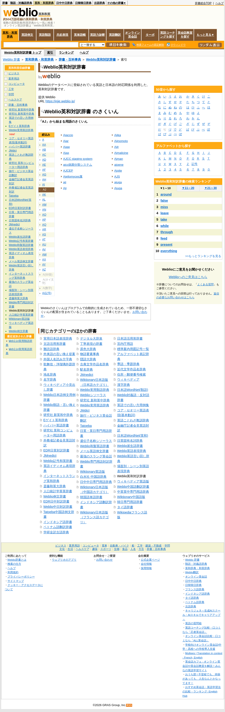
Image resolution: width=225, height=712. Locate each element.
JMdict (85, 410)
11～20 (188, 188)
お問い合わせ (104, 559)
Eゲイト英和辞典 (55, 420)
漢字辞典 (123, 385)
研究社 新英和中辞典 (58, 415)
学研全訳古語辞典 (56, 532)
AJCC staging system (78, 158)
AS (44, 234)
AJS (117, 176)
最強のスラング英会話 (96, 456)
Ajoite (118, 170)
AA (44, 144)
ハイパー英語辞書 (56, 425)
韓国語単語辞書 (91, 497)
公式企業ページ (150, 559)
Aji (65, 188)
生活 (70, 549)
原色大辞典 (88, 349)
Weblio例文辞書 (54, 496)
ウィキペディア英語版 (133, 481)
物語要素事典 (89, 354)
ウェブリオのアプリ (64, 559)
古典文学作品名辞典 (94, 364)
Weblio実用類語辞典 (94, 390)
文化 (62, 549)
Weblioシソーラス (93, 395)
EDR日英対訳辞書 (56, 450)
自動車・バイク (119, 545)
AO (44, 214)
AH (44, 179)
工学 (11, 89)
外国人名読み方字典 (57, 359)
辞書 (5, 3)
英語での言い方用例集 (133, 405)
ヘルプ (219, 3)
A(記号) (46, 293)
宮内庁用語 (125, 344)
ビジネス (13, 73)
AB (44, 149)
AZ (44, 269)
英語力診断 (97, 34)
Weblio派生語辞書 (130, 446)
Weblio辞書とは (17, 559)
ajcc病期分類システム (77, 164)
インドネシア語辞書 (57, 522)
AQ (44, 224)
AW (44, 254)
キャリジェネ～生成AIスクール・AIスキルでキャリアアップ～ (201, 614)
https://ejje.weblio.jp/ (60, 101)
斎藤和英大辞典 (54, 486)
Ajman (118, 158)
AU (44, 244)
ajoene (118, 164)
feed (164, 238)
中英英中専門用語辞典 (133, 491)
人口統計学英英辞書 (57, 491)
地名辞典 (49, 374)
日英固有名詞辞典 (130, 440)
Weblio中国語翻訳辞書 (133, 486)
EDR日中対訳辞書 (56, 501)
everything (169, 251)
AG (44, 174)
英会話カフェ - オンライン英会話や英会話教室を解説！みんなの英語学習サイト (201, 665)
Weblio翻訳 (192, 572)
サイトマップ (16, 580)
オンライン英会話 (132, 34)
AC (44, 154)
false (164, 200)
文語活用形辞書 (54, 344)
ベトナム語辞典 (194, 602)
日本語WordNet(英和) (132, 435)
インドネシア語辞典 (197, 593)
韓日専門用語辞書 (130, 502)
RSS (129, 705)
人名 (133, 549)
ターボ (150, 34)
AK (44, 194)
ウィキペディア (128, 379)
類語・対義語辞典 (21, 3)
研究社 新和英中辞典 (95, 400)
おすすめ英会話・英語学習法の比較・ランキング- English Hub (201, 691)
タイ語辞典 (192, 597)
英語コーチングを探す (167, 34)
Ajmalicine (121, 153)
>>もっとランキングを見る (203, 256)
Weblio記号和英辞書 (58, 461)
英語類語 (45, 34)
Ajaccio (68, 135)
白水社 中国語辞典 (93, 476)
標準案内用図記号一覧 (133, 349)
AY (44, 264)
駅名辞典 (86, 369)
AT (44, 239)
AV (44, 249)
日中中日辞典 (64, 3)
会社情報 (146, 563)
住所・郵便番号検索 (131, 374)
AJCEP (68, 170)
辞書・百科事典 (70, 59)
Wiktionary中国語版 (131, 497)
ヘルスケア (15, 99)
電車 (104, 545)
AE (44, 164)
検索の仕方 (14, 563)
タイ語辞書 (125, 507)
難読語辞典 (51, 349)
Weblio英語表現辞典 (131, 451)
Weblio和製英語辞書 (94, 446)
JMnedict (50, 455)
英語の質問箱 (193, 623)
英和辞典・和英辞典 (39, 59)
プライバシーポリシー (21, 576)
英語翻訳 (115, 34)
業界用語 (13, 78)
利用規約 (13, 572)
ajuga (118, 182)
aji (64, 182)
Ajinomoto (121, 141)
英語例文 (27, 34)
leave (165, 213)
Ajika (117, 135)
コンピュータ (16, 83)
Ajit (116, 147)
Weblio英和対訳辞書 (101, 59)
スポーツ (105, 549)
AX (44, 259)
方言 (141, 549)
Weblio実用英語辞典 (94, 405)
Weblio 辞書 (11, 59)
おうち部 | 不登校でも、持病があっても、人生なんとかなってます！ (201, 678)
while (165, 226)
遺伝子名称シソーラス (96, 441)
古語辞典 (99, 3)
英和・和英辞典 (44, 3)
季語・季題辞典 (128, 364)
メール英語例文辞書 (94, 451)
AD (44, 159)
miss (164, 207)
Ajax (66, 153)
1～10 (165, 188)
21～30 (210, 188)
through (167, 232)
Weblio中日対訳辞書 (58, 506)
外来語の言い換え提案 (59, 354)
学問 (11, 94)
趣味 (95, 549)
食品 (125, 549)
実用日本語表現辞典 (57, 338)
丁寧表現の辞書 (91, 344)
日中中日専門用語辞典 (96, 482)
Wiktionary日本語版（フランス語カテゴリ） (94, 517)
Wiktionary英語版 (92, 471)
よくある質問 (205, 284)
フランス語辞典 (194, 589)
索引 (50, 52)
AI (43, 184)
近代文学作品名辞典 (131, 369)
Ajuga (118, 188)
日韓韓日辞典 (83, 3)
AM (44, 204)
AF (44, 169)
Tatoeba (86, 426)
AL (44, 199)
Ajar (66, 141)
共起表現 (62, 34)
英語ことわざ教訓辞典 (133, 420)
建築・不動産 (153, 545)
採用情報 (146, 568)
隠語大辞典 (88, 359)
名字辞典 (49, 379)
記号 (194, 164)
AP (44, 219)
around (166, 194)
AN (44, 209)
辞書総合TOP (203, 3)
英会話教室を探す (185, 34)
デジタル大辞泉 (91, 338)
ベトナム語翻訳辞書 (57, 527)
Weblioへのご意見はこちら (188, 277)
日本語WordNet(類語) (132, 390)
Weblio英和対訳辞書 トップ (22, 52)
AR (44, 229)
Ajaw (66, 147)
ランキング (66, 52)
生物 (116, 549)
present (166, 244)
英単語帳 (80, 34)
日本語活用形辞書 (130, 338)
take (164, 219)
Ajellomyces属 (73, 176)
